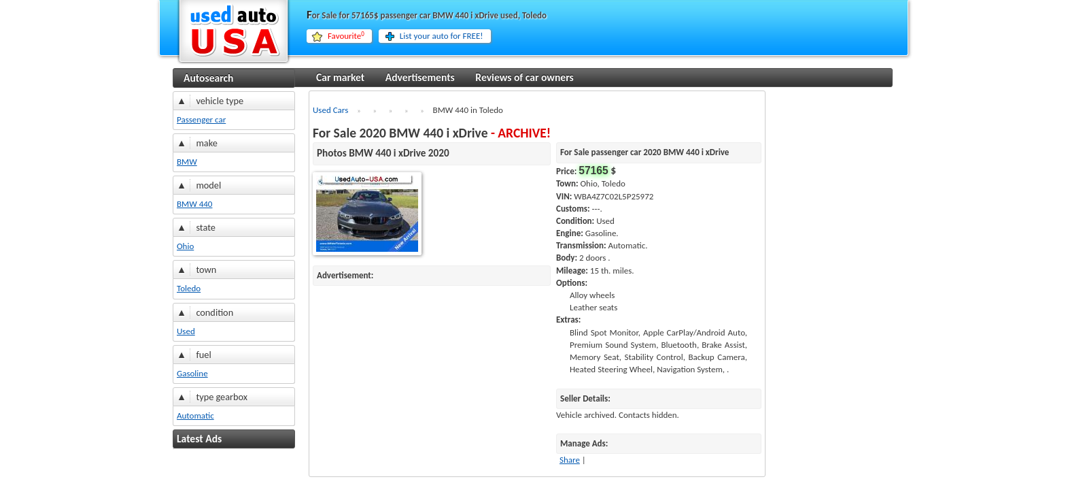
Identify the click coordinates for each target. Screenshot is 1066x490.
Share (570, 460)
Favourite (346, 36)
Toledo (189, 288)
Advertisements (420, 77)
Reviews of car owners (524, 77)
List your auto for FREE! (441, 36)
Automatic (195, 415)
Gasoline (192, 373)
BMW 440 (194, 204)
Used (186, 331)
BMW (187, 162)
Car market (340, 77)
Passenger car (201, 119)
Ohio (185, 246)
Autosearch (208, 77)
